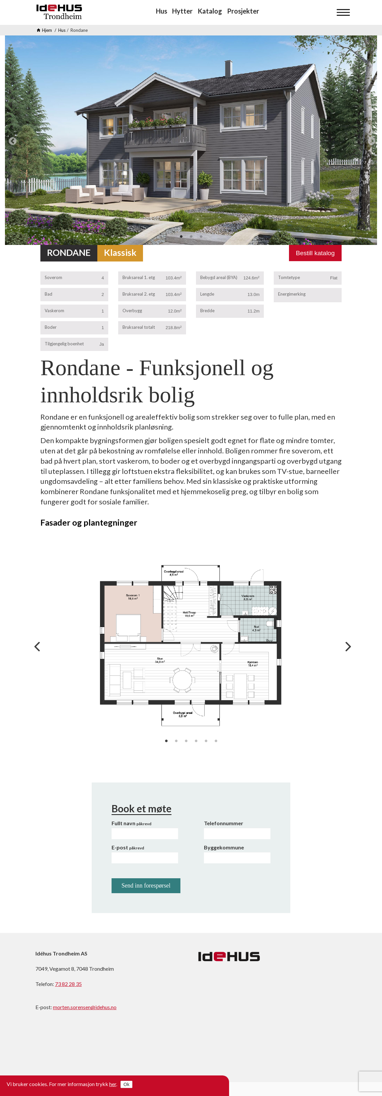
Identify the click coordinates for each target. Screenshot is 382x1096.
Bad (48, 294)
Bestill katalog (315, 253)
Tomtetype (289, 277)
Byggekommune (224, 847)
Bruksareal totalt (138, 327)
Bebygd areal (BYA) (218, 277)
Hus (161, 11)
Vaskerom (54, 310)
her (112, 1084)
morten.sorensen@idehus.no (85, 1007)
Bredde (207, 310)
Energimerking (292, 294)
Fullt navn (131, 823)
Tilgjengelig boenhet (64, 343)
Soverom (53, 277)
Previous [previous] (11, 140)
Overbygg (132, 310)
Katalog (210, 11)
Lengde (207, 294)
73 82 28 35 (68, 984)
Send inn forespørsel (145, 885)
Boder (51, 327)
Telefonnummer (223, 823)
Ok (126, 1084)
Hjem (47, 30)
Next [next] (370, 140)
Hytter (182, 11)
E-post (128, 847)
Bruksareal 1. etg (138, 277)
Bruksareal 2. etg (138, 294)
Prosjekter (243, 11)
